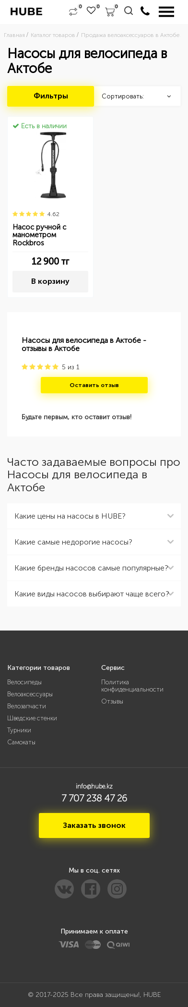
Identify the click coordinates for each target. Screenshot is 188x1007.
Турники (19, 730)
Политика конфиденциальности (132, 686)
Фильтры (51, 95)
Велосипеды (24, 682)
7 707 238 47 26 (94, 798)
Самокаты (21, 742)
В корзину (50, 281)
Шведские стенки (32, 718)
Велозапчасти (26, 706)
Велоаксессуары (30, 694)
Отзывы (112, 701)
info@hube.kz (94, 786)
